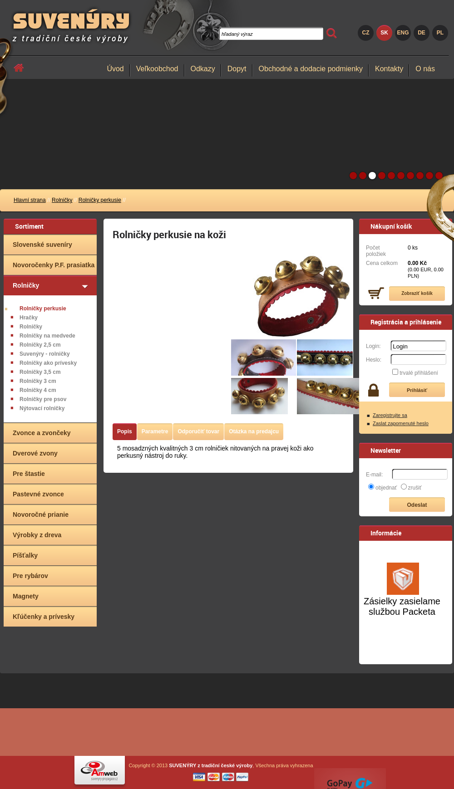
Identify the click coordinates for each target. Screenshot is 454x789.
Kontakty (389, 69)
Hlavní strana (30, 200)
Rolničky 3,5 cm (40, 372)
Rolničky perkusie (100, 200)
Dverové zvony (35, 453)
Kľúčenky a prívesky (43, 616)
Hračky (29, 317)
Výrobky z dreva (37, 535)
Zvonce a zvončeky (42, 432)
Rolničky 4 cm (38, 390)
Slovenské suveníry (42, 244)
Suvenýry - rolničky (45, 354)
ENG (403, 32)
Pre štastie (29, 473)
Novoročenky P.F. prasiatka (53, 265)
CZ (366, 32)
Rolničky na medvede (47, 335)
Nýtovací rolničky (42, 408)
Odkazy (203, 69)
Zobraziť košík (417, 293)
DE (421, 32)
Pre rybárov (30, 575)
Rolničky (62, 200)
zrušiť (415, 488)
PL (440, 32)
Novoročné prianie (41, 514)
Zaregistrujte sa (390, 415)
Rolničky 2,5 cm (40, 345)
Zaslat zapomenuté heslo (401, 423)
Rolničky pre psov (43, 399)
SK (384, 32)
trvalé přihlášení (419, 373)
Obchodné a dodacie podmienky (311, 69)
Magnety (26, 596)
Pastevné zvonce (38, 494)
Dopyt (237, 69)
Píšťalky (25, 555)
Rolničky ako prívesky (48, 363)
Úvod (115, 69)
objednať (386, 488)
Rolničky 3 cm (38, 381)
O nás (425, 69)
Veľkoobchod (157, 69)
